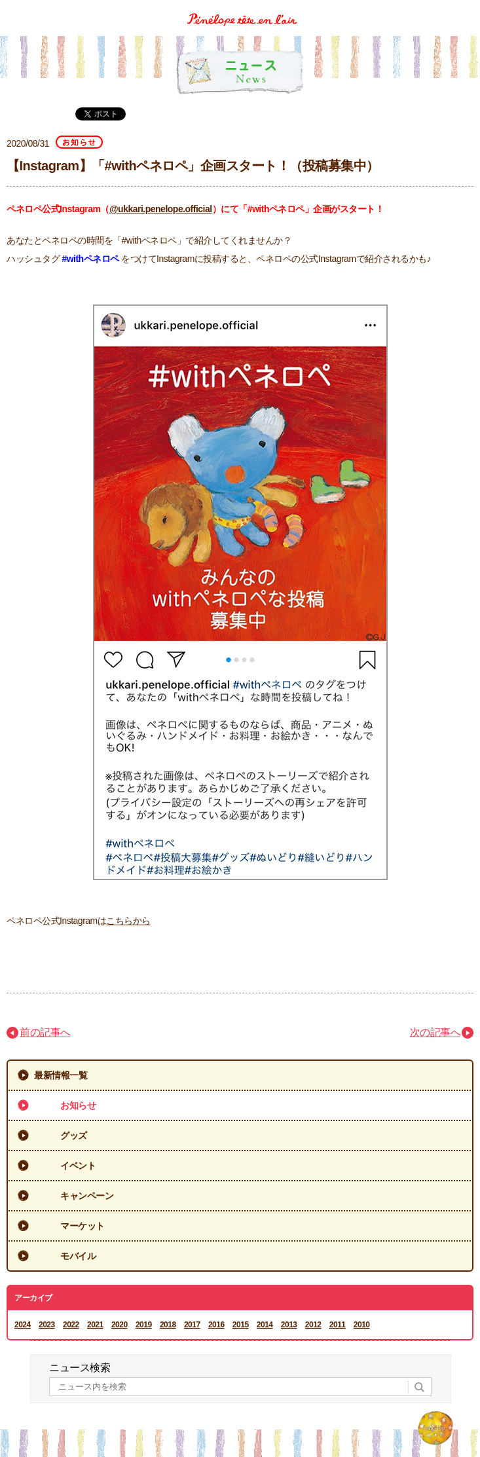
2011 (337, 1324)
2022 (71, 1324)
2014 (265, 1324)
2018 (168, 1324)
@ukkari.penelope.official (160, 209)
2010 (362, 1324)
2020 (119, 1324)
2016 (216, 1324)
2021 (95, 1324)
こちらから (128, 920)
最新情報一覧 (60, 1075)
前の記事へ (45, 1032)
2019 (144, 1324)
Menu (465, 9)
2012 (313, 1324)
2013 (289, 1324)
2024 (22, 1324)
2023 (47, 1324)
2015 (240, 1324)
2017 (192, 1324)
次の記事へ (435, 1032)
